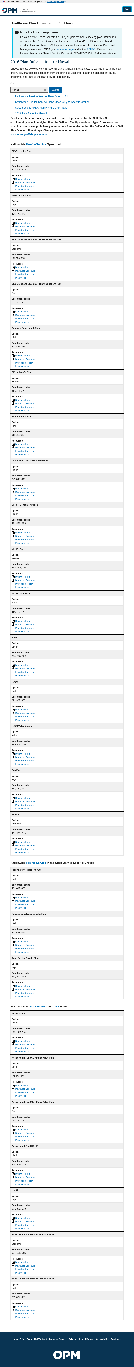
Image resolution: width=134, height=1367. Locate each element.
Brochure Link (22, 179)
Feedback (116, 1339)
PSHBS (91, 49)
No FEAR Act (40, 1339)
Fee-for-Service (36, 144)
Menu (127, 9)
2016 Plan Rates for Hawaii (31, 113)
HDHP (41, 1006)
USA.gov (89, 1339)
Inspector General (58, 1339)
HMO (32, 1006)
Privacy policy (76, 1339)
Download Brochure (25, 182)
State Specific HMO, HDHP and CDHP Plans (41, 107)
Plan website (22, 189)
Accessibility (102, 1339)
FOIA (29, 1339)
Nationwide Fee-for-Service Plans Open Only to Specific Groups (52, 102)
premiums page (65, 49)
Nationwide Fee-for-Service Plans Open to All (41, 96)
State (13, 83)
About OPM (19, 1339)
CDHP (55, 1006)
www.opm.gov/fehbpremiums (28, 134)
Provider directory (24, 186)
